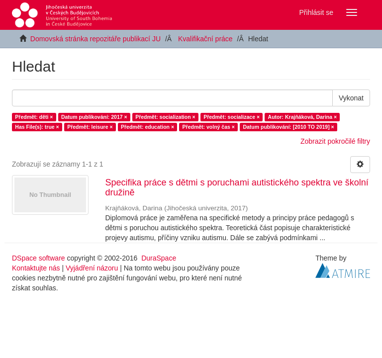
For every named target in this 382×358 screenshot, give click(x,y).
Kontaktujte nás (36, 268)
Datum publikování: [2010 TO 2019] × (288, 127)
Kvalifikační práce (205, 39)
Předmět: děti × (34, 117)
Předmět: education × (147, 127)
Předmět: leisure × (89, 127)
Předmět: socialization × (165, 117)
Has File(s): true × (37, 127)
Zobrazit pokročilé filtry (335, 141)
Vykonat (351, 98)
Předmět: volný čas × (209, 127)
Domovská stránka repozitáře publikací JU (95, 39)
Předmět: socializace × (231, 117)
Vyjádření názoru (92, 268)
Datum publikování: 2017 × (94, 117)
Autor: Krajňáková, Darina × (302, 117)
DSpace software (38, 258)
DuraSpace (158, 258)
